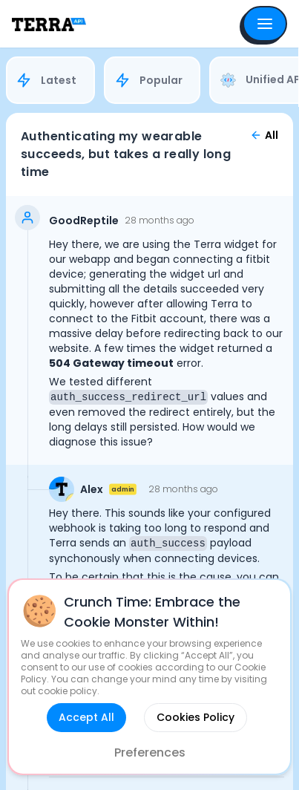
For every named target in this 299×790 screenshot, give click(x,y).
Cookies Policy (195, 717)
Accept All (86, 717)
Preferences (149, 752)
